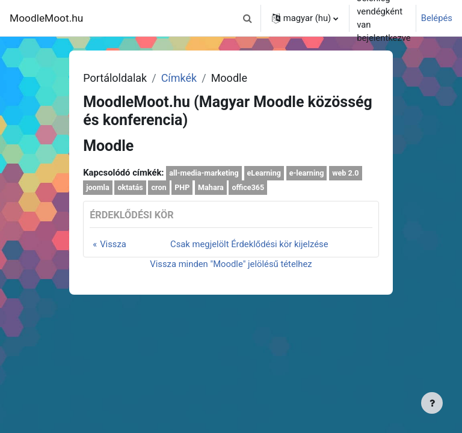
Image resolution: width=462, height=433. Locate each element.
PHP (181, 187)
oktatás (130, 187)
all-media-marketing (204, 172)
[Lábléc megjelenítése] (432, 403)
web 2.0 (345, 172)
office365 (248, 187)
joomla (97, 187)
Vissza (113, 244)
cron (158, 187)
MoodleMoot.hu (46, 18)
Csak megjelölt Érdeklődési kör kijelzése (249, 244)
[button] (248, 18)
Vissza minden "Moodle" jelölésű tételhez (231, 264)
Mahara (211, 187)
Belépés (436, 18)
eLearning (264, 172)
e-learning (306, 172)
